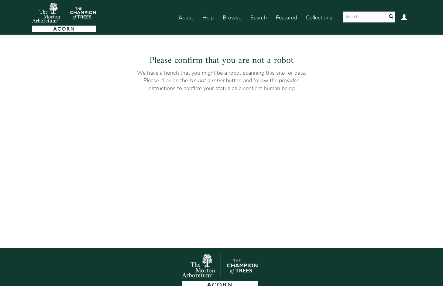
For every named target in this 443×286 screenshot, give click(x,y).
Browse (232, 17)
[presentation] (220, 112)
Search (258, 17)
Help (208, 17)
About (185, 17)
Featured (286, 17)
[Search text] (364, 17)
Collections (319, 17)
